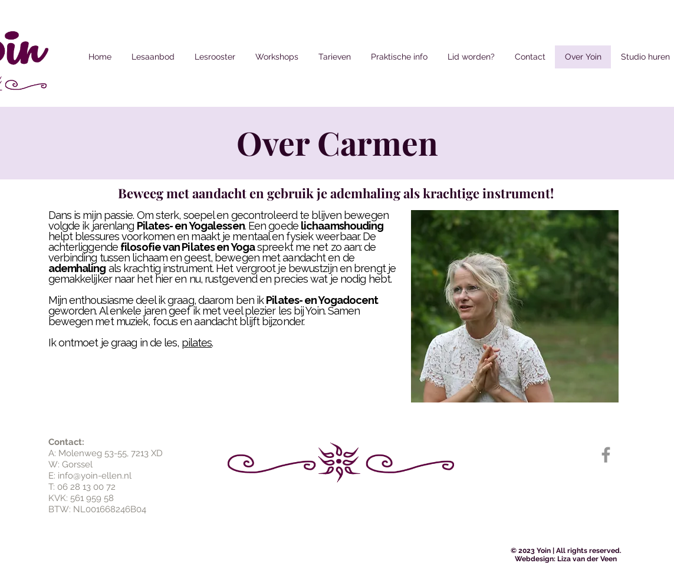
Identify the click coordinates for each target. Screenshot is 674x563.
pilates (197, 342)
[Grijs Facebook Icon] (606, 454)
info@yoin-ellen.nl (94, 475)
